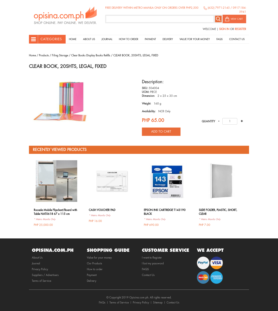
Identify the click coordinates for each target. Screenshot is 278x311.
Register (240, 29)
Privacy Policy (40, 269)
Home (72, 39)
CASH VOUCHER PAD (102, 210)
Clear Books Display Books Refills (90, 55)
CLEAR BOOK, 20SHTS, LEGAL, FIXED (135, 55)
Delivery (168, 39)
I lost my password (153, 263)
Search (218, 19)
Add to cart (161, 131)
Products (44, 55)
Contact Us (237, 39)
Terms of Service (41, 280)
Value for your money (195, 39)
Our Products (94, 263)
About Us (89, 39)
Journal (107, 39)
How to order (128, 39)
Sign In (224, 29)
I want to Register (152, 257)
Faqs (219, 39)
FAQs (102, 302)
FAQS (145, 269)
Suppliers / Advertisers (45, 275)
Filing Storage (60, 55)
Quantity (208, 121)
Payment (150, 39)
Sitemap (158, 302)
